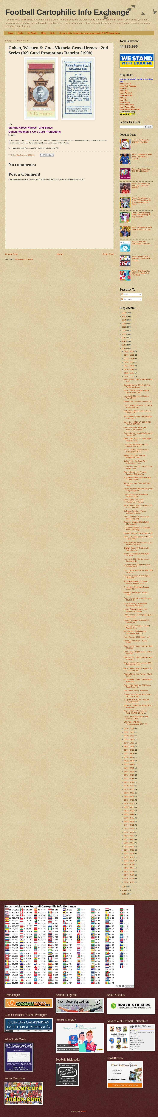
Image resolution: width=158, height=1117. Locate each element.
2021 (124, 330)
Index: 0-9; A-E (125, 84)
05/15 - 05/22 (129, 814)
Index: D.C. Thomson (128, 86)
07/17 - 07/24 (129, 782)
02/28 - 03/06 (129, 853)
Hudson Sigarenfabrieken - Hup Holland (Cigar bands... (135, 610)
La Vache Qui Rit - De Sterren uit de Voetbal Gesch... (137, 566)
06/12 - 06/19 (129, 800)
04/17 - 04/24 (129, 828)
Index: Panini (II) (126, 95)
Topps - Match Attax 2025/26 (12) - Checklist (140, 243)
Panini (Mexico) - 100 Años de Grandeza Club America (135, 473)
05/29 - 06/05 (129, 807)
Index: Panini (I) (126, 93)
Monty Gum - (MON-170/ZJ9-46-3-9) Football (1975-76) (137, 423)
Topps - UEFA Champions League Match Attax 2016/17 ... (136, 445)
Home (10, 33)
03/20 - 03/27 (129, 843)
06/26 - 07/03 (129, 793)
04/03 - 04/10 (129, 836)
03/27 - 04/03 (129, 839)
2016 (124, 348)
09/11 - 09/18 (129, 754)
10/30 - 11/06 (129, 729)
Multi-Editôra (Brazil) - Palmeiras (136, 691)
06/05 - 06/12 (129, 803)
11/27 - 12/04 (129, 366)
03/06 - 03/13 (129, 850)
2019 (124, 338)
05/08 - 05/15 (129, 818)
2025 (124, 316)
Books (20, 33)
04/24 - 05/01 (129, 825)
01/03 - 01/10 (129, 882)
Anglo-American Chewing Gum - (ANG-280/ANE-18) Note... (136, 712)
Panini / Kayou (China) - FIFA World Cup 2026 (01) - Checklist (142, 258)
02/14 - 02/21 (129, 861)
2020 (124, 334)
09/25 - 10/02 (129, 746)
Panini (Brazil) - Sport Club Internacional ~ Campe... (134, 501)
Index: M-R (124, 91)
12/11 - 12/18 (129, 358)
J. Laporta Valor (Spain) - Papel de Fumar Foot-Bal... (136, 701)
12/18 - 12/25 (129, 355)
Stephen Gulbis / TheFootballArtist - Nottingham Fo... (137, 549)
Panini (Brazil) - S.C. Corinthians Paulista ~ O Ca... (136, 495)
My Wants (32, 33)
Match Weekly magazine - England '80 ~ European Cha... (138, 506)
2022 (124, 327)
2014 (124, 890)
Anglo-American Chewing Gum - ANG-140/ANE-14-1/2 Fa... (138, 543)
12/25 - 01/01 (129, 351)
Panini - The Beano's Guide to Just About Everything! (136, 517)
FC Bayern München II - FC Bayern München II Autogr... (137, 528)
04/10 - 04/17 (129, 832)
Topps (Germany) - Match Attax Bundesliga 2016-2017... (135, 605)
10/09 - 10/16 (129, 739)
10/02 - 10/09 (129, 743)
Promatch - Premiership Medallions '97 (138, 533)
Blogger (83, 1111)
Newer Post (11, 254)
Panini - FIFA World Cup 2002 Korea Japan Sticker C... (137, 686)
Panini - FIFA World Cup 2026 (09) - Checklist (141, 141)
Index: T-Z (123, 100)
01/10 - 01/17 (129, 878)
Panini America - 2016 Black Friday (137, 637)
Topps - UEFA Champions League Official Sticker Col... (136, 391)
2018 (124, 341)
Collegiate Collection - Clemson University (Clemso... (135, 512)
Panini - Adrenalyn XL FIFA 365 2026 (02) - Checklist (142, 228)
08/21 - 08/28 (129, 764)
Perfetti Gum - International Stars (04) (138, 402)
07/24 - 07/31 (129, 778)
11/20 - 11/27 (129, 369)
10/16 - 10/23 (129, 736)
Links (52, 33)
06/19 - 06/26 (129, 796)
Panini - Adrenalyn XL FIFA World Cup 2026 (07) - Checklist (142, 156)
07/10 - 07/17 (129, 786)
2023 (124, 323)
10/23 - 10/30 (129, 732)
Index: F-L (124, 88)
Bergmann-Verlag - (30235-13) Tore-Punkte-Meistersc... (137, 386)
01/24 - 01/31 (129, 871)
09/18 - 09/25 (129, 750)
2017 (124, 345)
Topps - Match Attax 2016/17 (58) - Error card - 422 (136, 717)
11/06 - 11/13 (129, 376)
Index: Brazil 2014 (127, 105)
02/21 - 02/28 (129, 857)
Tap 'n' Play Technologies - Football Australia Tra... (137, 627)
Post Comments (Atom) (24, 259)
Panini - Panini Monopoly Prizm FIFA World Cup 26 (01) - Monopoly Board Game (141, 201)
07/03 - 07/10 (129, 789)
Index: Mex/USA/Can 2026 (130, 109)
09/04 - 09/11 (129, 757)
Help (43, 33)
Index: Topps (125, 102)
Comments (126, 299)
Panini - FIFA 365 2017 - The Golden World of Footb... (137, 440)
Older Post (108, 254)
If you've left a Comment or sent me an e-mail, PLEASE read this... (89, 33)
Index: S (123, 98)
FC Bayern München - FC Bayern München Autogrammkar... (136, 582)
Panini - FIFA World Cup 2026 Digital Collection (141, 170)
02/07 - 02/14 (129, 864)
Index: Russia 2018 (127, 107)
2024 (124, 320)
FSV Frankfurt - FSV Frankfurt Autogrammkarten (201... (135, 632)
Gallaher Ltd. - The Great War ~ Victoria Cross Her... (135, 456)
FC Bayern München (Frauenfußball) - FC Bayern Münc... (138, 478)
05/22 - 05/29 (129, 811)
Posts (124, 295)
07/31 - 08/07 (129, 775)
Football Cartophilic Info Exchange (67, 12)
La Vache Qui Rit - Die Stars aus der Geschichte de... (137, 560)
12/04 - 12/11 (129, 362)
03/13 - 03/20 (129, 846)
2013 (124, 894)
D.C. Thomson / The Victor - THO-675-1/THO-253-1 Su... (138, 406)
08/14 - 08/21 (129, 768)
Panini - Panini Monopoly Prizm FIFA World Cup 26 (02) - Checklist (141, 215)
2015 (124, 887)
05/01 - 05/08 (129, 821)
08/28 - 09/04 (129, 761)
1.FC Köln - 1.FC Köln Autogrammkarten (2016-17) (135, 723)
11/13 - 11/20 (129, 373)
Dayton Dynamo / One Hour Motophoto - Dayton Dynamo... (138, 490)
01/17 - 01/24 (129, 875)
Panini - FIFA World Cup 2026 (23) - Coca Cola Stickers (141, 185)
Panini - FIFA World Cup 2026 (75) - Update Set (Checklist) (141, 273)
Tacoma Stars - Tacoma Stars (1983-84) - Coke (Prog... (137, 695)
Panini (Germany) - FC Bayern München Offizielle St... (135, 428)
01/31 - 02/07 (129, 868)
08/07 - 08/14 (129, 771)
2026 (124, 313)
